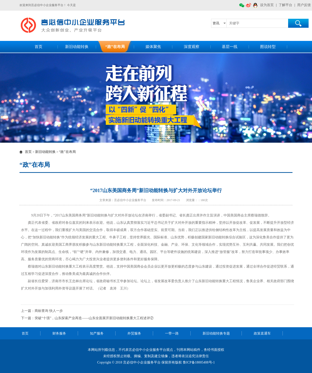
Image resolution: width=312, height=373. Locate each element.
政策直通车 (262, 333)
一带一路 (172, 333)
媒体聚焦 (153, 47)
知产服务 (97, 333)
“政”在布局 (115, 47)
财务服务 (59, 333)
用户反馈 (304, 5)
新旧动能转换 (76, 47)
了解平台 (285, 5)
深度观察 (191, 47)
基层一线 (229, 47)
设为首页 (267, 5)
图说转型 (268, 47)
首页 (38, 47)
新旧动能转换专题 (216, 333)
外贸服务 (134, 333)
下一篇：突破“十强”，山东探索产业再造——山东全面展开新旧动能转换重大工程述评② (87, 318)
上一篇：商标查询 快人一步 (42, 311)
